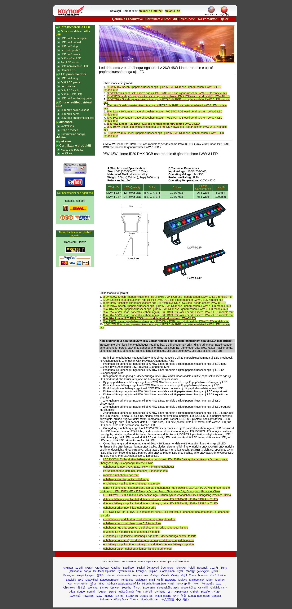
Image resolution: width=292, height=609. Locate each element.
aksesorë (66, 122)
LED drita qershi (70, 114)
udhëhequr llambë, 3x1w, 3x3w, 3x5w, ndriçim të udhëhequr (138, 466)
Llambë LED (68, 70)
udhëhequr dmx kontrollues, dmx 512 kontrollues (132, 523)
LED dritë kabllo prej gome (76, 98)
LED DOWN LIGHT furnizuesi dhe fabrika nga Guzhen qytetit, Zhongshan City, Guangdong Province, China (167, 495)
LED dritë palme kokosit (75, 109)
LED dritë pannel (71, 42)
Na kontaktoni (208, 19)
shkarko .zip (172, 10)
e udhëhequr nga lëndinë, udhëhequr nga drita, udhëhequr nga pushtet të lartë (149, 536)
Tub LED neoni (70, 62)
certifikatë (66, 153)
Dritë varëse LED (71, 58)
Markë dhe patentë (72, 149)
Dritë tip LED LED (71, 94)
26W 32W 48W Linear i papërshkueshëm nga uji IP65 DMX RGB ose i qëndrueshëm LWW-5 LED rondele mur (168, 312)
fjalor (224, 19)
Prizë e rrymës (69, 130)
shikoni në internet (150, 10)
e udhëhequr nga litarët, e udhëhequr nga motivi (131, 483)
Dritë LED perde (70, 82)
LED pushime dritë (72, 74)
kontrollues (67, 126)
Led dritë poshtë (70, 50)
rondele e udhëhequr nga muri (121, 475)
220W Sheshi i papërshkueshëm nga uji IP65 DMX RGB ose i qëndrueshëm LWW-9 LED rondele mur (167, 93)
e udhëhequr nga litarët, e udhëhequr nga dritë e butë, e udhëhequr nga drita (148, 544)
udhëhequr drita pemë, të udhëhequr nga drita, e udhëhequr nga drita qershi (148, 540)
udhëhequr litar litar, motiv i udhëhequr (126, 479)
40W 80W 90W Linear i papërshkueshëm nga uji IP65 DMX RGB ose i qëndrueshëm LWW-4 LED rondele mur (168, 315)
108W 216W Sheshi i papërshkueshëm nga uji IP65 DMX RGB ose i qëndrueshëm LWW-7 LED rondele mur (167, 305)
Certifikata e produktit (161, 19)
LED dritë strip (69, 46)
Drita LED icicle (70, 90)
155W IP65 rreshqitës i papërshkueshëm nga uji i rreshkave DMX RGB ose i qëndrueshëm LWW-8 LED (168, 96)
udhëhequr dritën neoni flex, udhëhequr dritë (129, 507)
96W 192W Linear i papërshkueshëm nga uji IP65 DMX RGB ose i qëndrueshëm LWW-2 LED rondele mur (166, 321)
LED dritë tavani (70, 54)
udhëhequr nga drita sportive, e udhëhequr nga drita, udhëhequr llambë (145, 527)
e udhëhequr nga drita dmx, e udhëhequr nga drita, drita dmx (139, 519)
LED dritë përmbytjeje (74, 38)
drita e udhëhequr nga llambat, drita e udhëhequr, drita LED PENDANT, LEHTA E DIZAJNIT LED (160, 499)
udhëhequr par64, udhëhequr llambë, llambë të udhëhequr (137, 548)
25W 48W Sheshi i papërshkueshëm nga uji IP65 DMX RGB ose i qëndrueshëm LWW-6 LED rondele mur (165, 309)
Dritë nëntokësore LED (74, 66)
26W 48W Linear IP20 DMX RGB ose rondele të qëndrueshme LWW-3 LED (153, 123)
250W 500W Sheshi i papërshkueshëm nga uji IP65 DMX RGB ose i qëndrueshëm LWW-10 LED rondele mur (167, 296)
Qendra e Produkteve (127, 19)
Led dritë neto (69, 86)
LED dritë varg (69, 78)
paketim (65, 141)
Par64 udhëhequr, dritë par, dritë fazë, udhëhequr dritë (135, 470)
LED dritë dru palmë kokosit (77, 117)
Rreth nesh (188, 19)
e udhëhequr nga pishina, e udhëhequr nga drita (131, 531)
